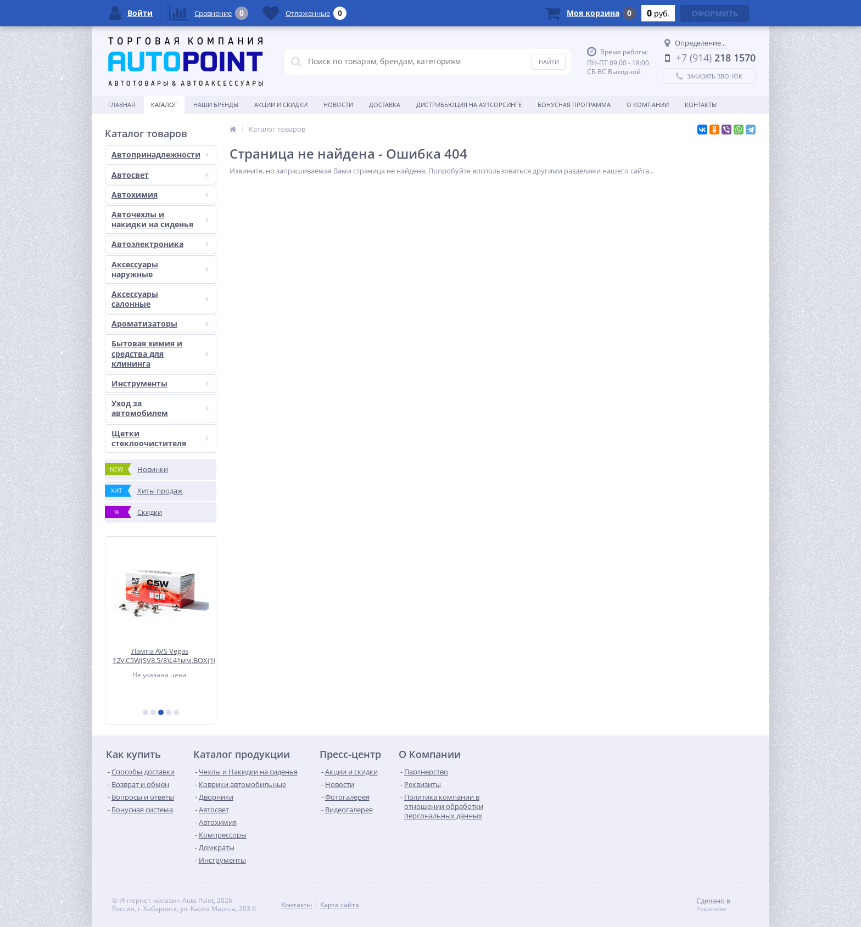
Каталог (164, 104)
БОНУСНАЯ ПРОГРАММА (574, 104)
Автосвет (160, 175)
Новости (338, 104)
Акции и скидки (281, 104)
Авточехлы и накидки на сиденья (160, 219)
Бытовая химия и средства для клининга (160, 353)
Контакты (701, 104)
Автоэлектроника (160, 244)
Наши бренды (215, 104)
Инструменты (160, 383)
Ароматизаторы (160, 323)
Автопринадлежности (160, 154)
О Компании (648, 104)
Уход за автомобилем (160, 408)
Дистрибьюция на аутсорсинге (469, 104)
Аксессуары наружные (160, 269)
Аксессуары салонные (160, 299)
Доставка (384, 104)
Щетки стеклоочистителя (160, 438)
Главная (121, 104)
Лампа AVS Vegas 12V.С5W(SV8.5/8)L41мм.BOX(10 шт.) (165, 656)
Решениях (711, 909)
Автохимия (160, 194)
